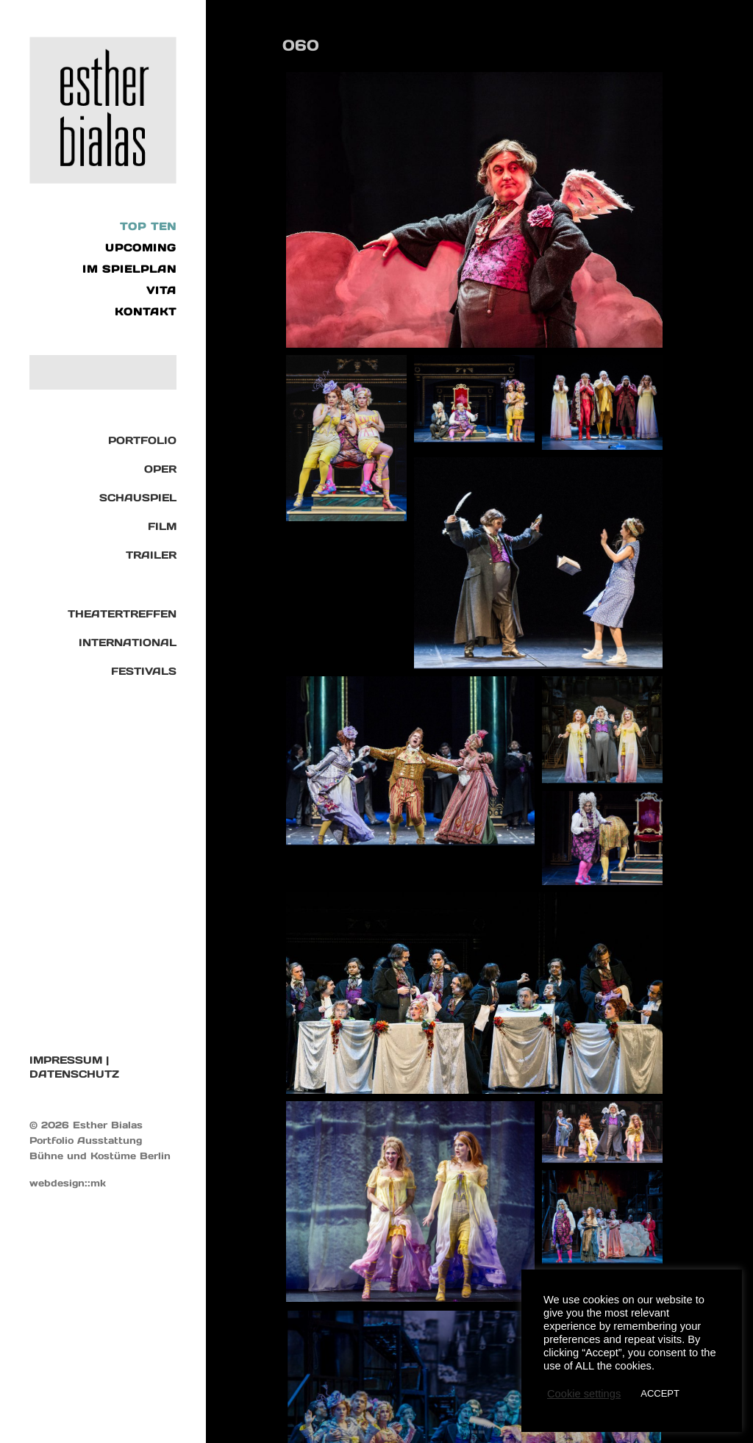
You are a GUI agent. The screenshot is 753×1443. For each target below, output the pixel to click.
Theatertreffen (122, 613)
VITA (161, 290)
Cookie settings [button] (584, 1394)
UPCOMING (140, 247)
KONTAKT (145, 311)
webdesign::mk (67, 1183)
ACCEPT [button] (659, 1393)
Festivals (143, 671)
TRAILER (151, 555)
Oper (160, 469)
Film (162, 526)
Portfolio (142, 440)
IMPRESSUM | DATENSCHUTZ (74, 1067)
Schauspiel (137, 497)
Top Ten (148, 226)
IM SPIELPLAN (129, 269)
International (127, 642)
